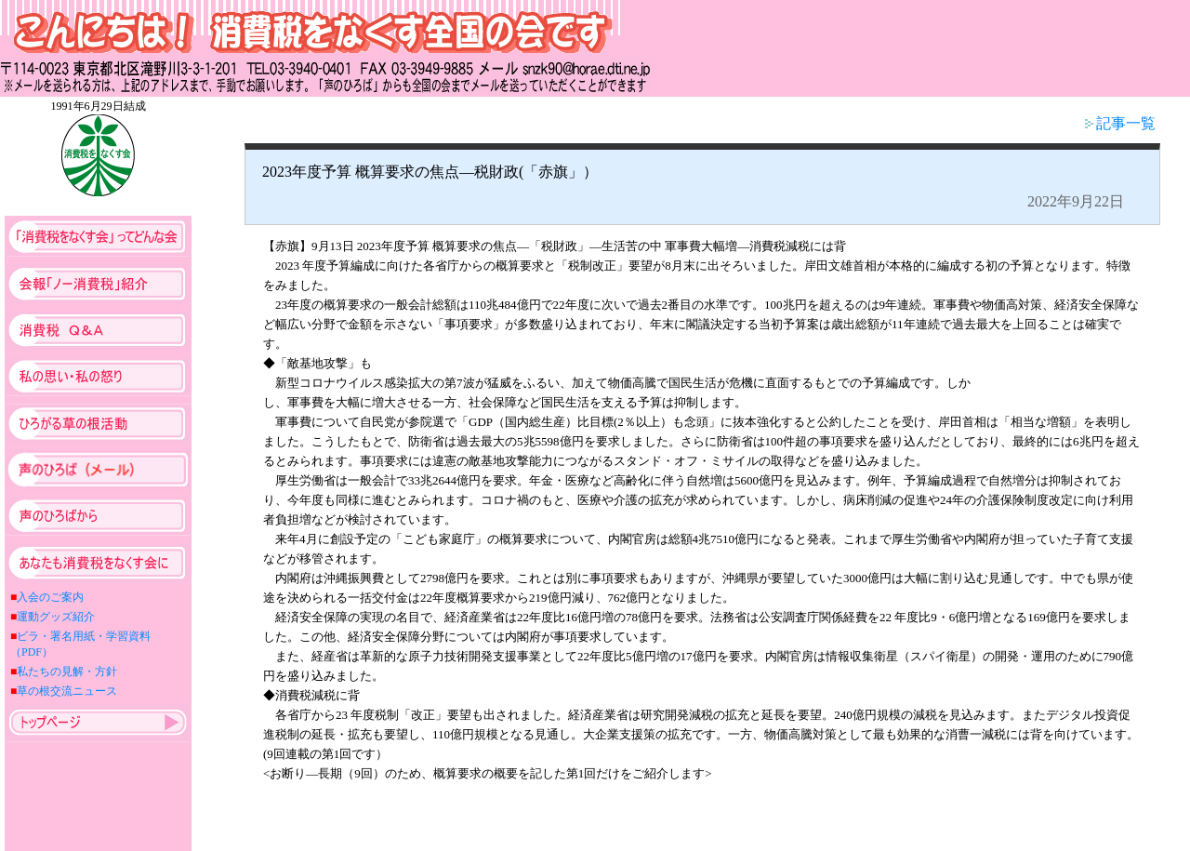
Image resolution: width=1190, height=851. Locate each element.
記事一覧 (1120, 123)
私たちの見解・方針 (67, 671)
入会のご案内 (50, 597)
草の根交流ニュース (67, 691)
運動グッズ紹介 (56, 616)
